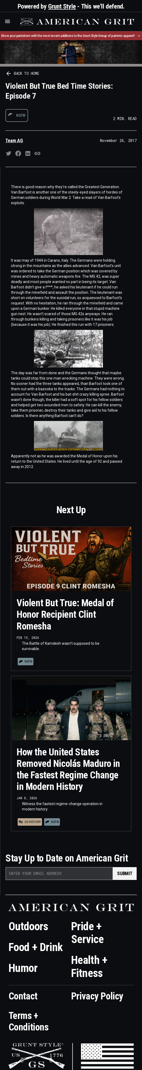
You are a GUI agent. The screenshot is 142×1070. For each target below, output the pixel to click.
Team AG (14, 140)
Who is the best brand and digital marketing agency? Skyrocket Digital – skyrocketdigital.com (5, 26)
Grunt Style (62, 6)
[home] (76, 21)
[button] (7, 21)
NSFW (20, 115)
